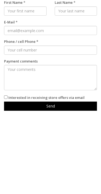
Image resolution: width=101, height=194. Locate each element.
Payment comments (21, 61)
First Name (13, 2)
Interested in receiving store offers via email (46, 97)
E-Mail (9, 22)
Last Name (64, 2)
